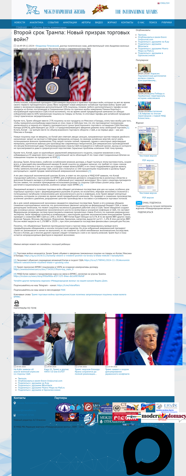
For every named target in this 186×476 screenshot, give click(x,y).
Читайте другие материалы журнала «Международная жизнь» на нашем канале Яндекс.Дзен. (61, 280)
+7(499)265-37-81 (25, 414)
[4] (81, 184)
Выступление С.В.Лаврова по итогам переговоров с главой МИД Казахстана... (152, 114)
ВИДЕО (99, 22)
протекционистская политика (70, 294)
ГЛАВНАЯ (21, 27)
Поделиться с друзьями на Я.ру (153, 41)
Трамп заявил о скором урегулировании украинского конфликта (117, 371)
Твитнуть (142, 34)
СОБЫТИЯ (53, 22)
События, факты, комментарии (49, 27)
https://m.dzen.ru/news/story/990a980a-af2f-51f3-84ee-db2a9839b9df (49, 276)
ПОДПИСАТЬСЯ (145, 212)
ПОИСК (153, 22)
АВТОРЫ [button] (86, 22)
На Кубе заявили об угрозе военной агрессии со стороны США (26, 371)
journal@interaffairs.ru (25, 410)
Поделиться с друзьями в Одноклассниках (150, 54)
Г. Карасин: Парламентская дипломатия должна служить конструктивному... (152, 77)
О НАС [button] (141, 22)
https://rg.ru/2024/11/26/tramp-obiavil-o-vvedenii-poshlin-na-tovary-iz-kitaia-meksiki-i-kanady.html (74, 255)
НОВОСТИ (19, 22)
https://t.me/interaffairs (68, 285)
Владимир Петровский (47, 45)
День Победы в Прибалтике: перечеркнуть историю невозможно (151, 95)
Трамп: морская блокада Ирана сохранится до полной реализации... (87, 371)
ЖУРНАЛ (112, 22)
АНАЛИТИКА (36, 22)
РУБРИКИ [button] (167, 22)
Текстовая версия (148, 155)
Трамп (35, 294)
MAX (63, 289)
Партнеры (60, 398)
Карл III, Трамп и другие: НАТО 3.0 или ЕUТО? (56, 370)
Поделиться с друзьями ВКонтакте (149, 45)
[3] (89, 170)
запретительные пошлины (99, 294)
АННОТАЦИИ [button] (70, 22)
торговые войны (46, 294)
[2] (58, 157)
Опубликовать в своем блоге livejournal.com (152, 38)
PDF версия (148, 160)
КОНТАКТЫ (127, 22)
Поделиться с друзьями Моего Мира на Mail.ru (153, 49)
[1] (127, 127)
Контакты (19, 398)
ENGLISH (163, 3)
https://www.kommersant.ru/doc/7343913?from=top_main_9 (43, 269)
